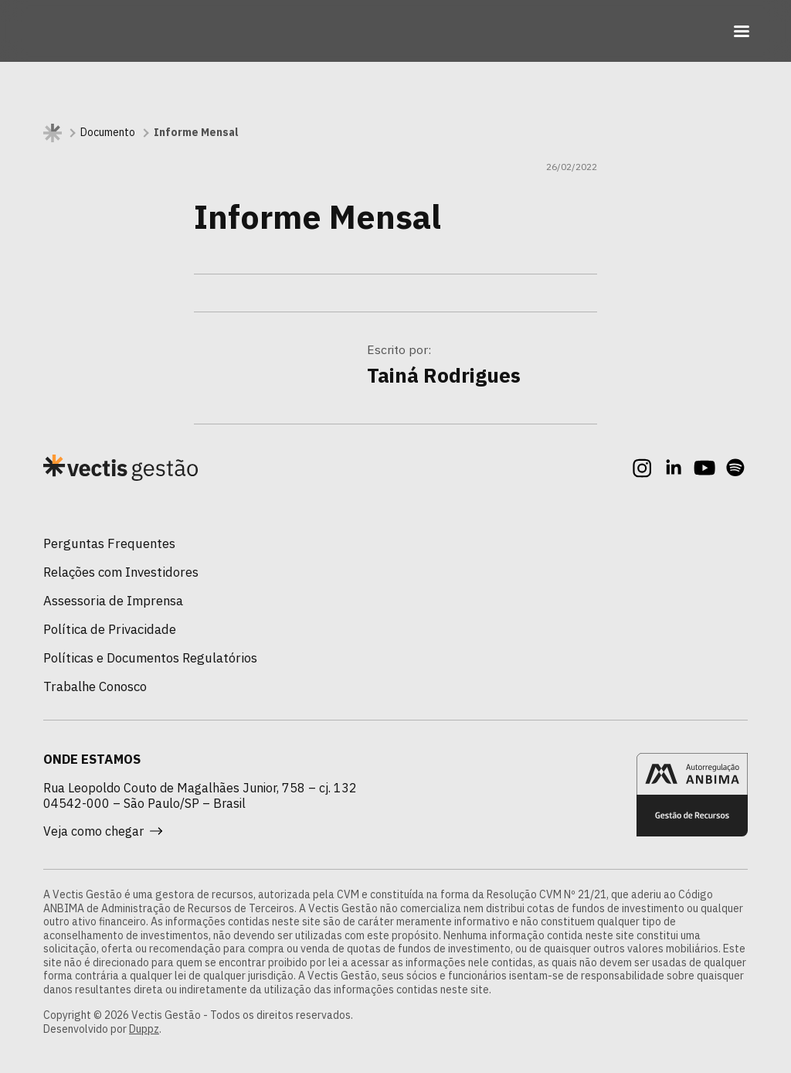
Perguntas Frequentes (109, 543)
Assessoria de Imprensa (113, 600)
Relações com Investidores (121, 572)
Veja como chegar (102, 831)
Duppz (144, 1029)
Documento (107, 132)
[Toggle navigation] (741, 31)
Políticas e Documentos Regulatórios (150, 657)
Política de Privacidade (109, 629)
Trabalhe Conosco (95, 686)
